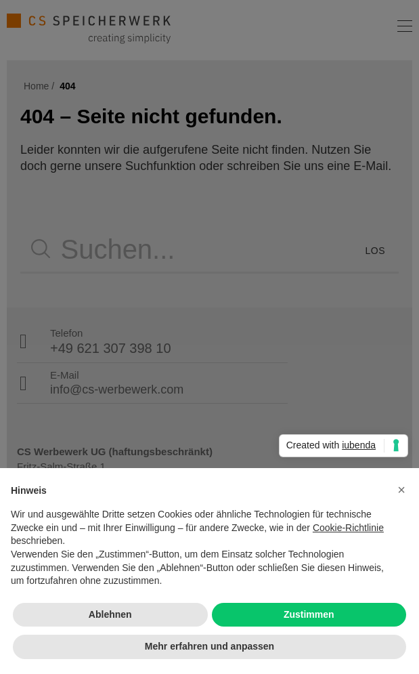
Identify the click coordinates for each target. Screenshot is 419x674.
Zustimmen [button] (309, 614)
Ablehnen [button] (110, 614)
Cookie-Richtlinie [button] (348, 527)
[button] (401, 490)
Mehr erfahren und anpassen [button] (209, 646)
